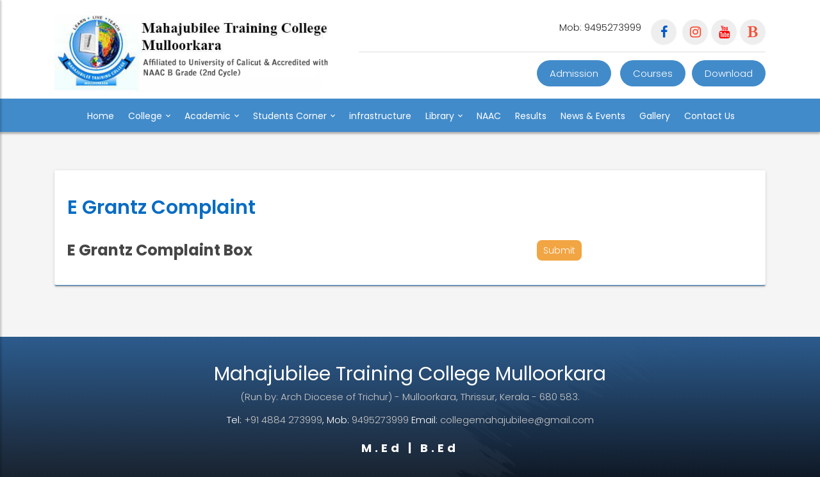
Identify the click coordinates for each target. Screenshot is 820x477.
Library (444, 115)
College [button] (149, 115)
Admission (574, 73)
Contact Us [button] (709, 115)
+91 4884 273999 (283, 419)
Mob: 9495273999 (600, 27)
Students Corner (294, 115)
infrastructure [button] (380, 115)
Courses (653, 73)
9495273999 (380, 419)
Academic (211, 115)
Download (729, 73)
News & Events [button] (593, 115)
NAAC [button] (489, 115)
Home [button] (100, 115)
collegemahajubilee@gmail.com (517, 419)
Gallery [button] (654, 115)
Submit (559, 250)
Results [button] (530, 115)
